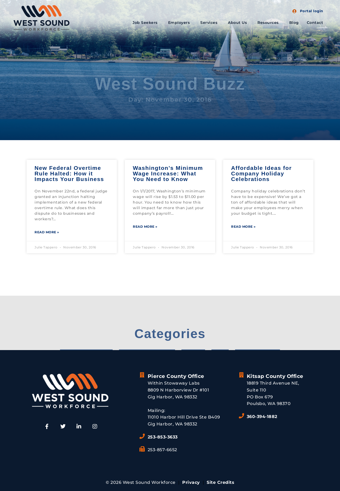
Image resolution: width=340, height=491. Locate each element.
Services (210, 22)
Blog (294, 22)
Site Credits (220, 482)
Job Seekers (146, 22)
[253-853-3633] (142, 436)
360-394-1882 (262, 416)
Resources (269, 22)
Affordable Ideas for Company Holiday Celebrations (261, 173)
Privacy (191, 482)
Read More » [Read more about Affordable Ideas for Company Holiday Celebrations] (243, 227)
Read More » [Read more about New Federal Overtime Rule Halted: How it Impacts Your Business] (47, 232)
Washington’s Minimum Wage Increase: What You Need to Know (168, 173)
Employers (180, 22)
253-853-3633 (163, 437)
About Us (238, 22)
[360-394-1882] (241, 416)
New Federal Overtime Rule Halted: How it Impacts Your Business (69, 173)
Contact (315, 22)
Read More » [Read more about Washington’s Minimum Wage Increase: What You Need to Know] (145, 227)
